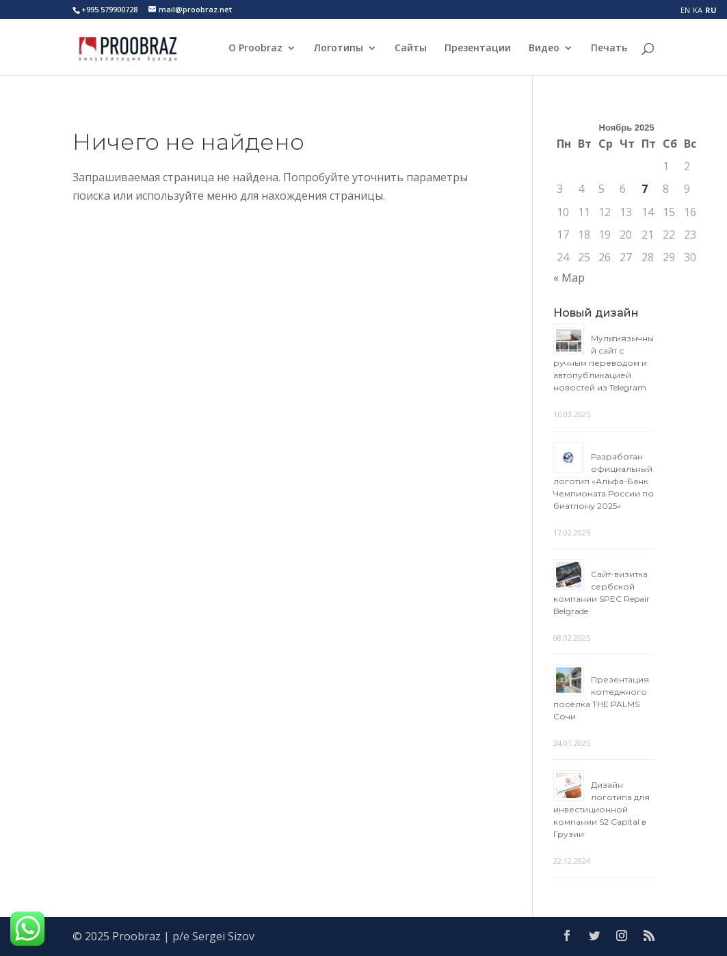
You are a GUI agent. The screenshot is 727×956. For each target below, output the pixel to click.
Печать (609, 48)
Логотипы (338, 48)
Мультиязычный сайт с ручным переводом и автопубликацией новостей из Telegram (603, 363)
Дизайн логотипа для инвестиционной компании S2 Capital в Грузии (601, 809)
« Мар (569, 277)
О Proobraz (255, 48)
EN (685, 10)
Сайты (411, 48)
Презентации (478, 48)
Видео (544, 48)
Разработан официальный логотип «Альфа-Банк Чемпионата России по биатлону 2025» (603, 481)
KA (697, 10)
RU (711, 10)
